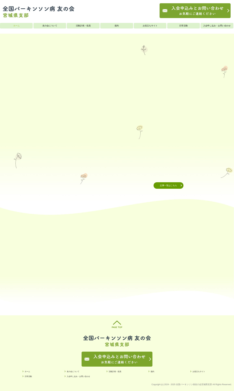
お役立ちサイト (150, 25)
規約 (117, 25)
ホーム (16, 25)
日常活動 (183, 25)
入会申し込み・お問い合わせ (217, 25)
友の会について (49, 25)
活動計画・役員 (83, 25)
